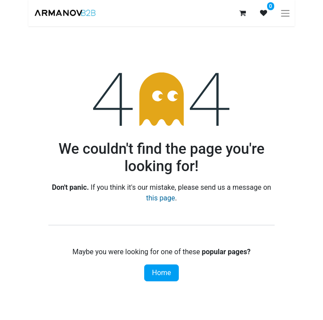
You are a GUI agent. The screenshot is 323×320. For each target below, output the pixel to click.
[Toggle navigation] (285, 13)
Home (161, 272)
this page (160, 198)
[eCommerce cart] (242, 13)
